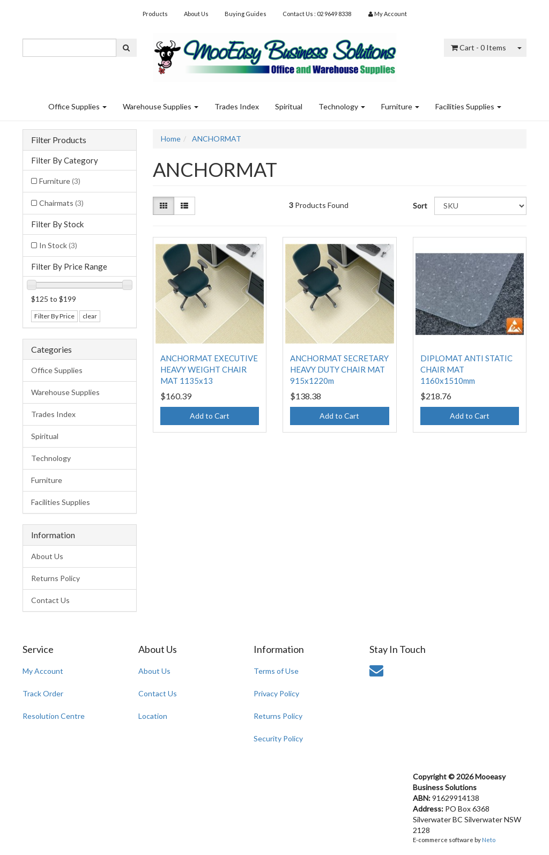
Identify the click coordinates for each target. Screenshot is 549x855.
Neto (488, 839)
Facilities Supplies (468, 106)
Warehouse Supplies (160, 106)
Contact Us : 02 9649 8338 (317, 13)
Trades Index (236, 106)
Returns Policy (55, 578)
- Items (478, 47)
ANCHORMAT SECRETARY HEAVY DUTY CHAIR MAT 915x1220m (339, 369)
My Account (43, 670)
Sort (419, 205)
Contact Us (50, 600)
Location (152, 715)
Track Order (43, 693)
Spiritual (288, 106)
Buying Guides (245, 13)
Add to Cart (209, 415)
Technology (341, 106)
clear (90, 316)
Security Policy (278, 738)
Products (155, 13)
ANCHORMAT (216, 138)
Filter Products (58, 140)
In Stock (58, 245)
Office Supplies (77, 106)
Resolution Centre (54, 715)
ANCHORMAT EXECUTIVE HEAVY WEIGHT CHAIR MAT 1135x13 (209, 369)
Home (171, 138)
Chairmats (61, 202)
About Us (196, 13)
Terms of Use (276, 670)
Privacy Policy (276, 693)
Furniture (400, 106)
